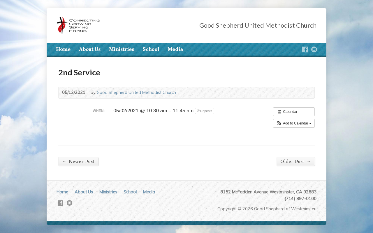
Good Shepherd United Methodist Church (136, 92)
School (150, 49)
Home (63, 49)
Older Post (295, 161)
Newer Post (78, 161)
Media (175, 49)
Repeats (205, 111)
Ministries (121, 49)
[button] (293, 123)
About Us (90, 49)
